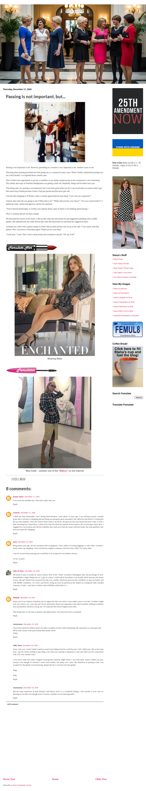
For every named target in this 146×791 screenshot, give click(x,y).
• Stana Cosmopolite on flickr (123, 302)
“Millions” (63, 471)
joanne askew (18, 497)
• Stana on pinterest (119, 289)
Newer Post (9, 779)
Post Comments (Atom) (22, 785)
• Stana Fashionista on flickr (123, 307)
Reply (15, 504)
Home (55, 779)
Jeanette (16, 513)
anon (15, 542)
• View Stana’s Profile (120, 264)
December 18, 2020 (25, 542)
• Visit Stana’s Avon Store (122, 273)
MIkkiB (16, 598)
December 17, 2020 (32, 497)
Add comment (12, 704)
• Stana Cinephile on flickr (122, 297)
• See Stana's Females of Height (124, 277)
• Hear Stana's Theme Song (122, 268)
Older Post (101, 779)
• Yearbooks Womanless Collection (125, 316)
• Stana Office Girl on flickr (122, 311)
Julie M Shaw (18, 571)
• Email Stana (117, 259)
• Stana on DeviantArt (120, 293)
